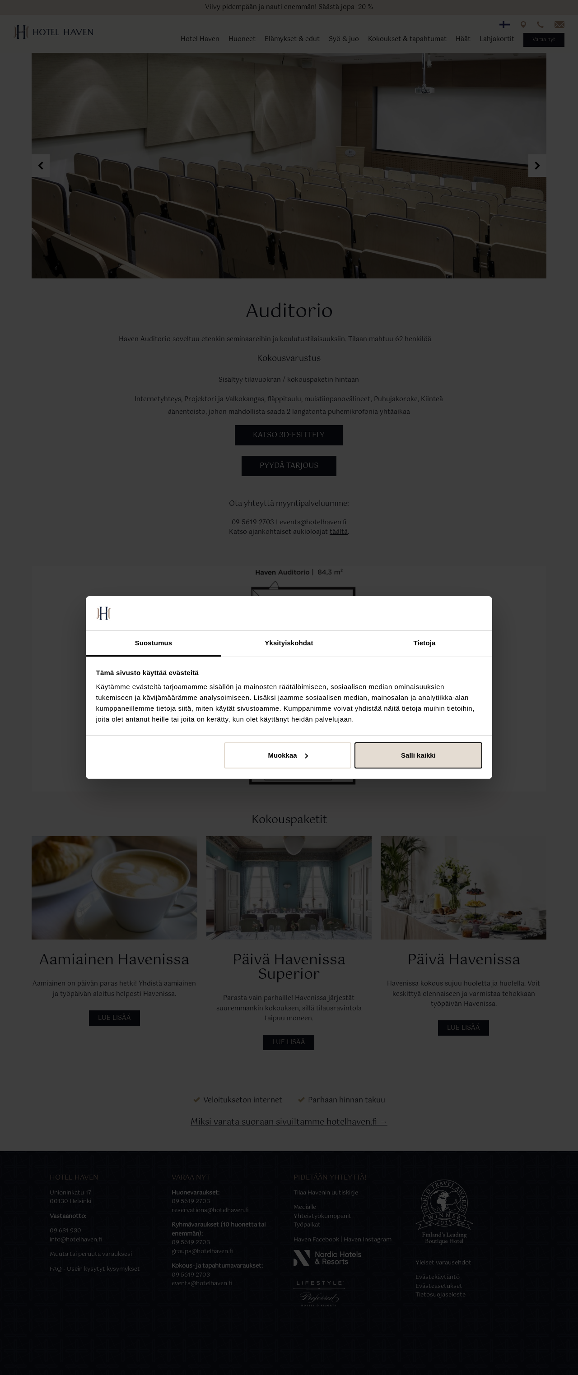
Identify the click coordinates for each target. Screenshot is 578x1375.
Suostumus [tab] (153, 643)
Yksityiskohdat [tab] (289, 643)
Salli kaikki (418, 755)
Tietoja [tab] (425, 643)
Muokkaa (288, 755)
